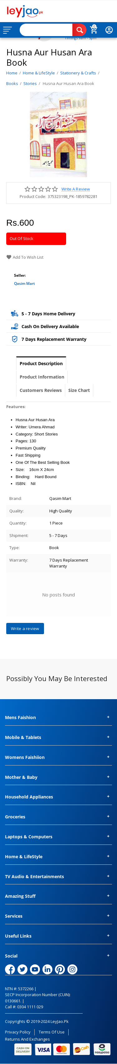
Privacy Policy (18, 1032)
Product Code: (33, 196)
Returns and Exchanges (27, 1039)
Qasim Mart (24, 283)
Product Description (41, 363)
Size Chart (79, 390)
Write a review (75, 189)
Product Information (42, 377)
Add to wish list (24, 257)
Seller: (20, 275)
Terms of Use (52, 1032)
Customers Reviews (41, 390)
